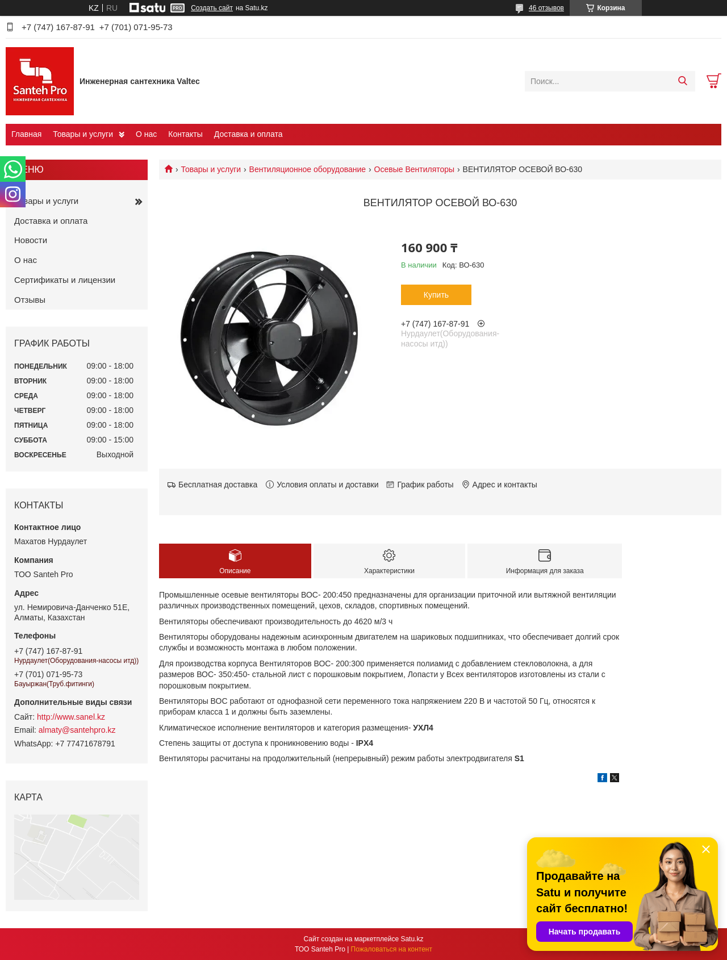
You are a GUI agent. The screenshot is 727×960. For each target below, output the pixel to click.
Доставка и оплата (248, 134)
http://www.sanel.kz (71, 716)
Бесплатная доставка (217, 484)
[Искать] (682, 81)
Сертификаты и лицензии (64, 280)
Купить (436, 294)
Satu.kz (411, 939)
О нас (146, 134)
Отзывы (29, 299)
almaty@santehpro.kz (77, 729)
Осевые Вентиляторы (414, 169)
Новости (30, 240)
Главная (26, 134)
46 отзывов (546, 8)
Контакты (185, 134)
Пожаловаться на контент (391, 949)
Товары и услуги (83, 134)
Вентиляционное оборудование (307, 169)
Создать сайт (212, 8)
